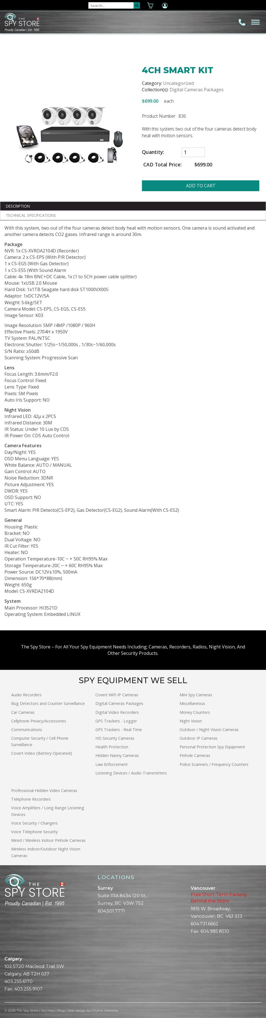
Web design (76, 1010)
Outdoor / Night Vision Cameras (209, 729)
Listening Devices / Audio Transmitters (131, 773)
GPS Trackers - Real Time (118, 729)
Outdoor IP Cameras (198, 738)
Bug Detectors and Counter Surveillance (48, 703)
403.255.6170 (18, 981)
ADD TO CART (201, 186)
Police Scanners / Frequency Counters (214, 764)
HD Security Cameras (114, 738)
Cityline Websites (104, 1010)
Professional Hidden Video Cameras (44, 790)
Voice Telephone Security (34, 831)
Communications (26, 729)
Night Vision (191, 721)
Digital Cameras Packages (197, 90)
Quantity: (153, 152)
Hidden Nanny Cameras (117, 755)
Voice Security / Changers (34, 823)
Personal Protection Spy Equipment (212, 746)
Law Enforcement (111, 764)
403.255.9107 (28, 989)
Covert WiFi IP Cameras (116, 694)
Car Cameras (23, 712)
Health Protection (111, 746)
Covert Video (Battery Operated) (41, 753)
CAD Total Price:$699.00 (177, 164)
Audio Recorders (26, 694)
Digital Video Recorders (117, 712)
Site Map (48, 1010)
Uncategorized (178, 83)
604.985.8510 (214, 931)
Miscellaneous (192, 703)
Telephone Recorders (31, 799)
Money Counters (195, 712)
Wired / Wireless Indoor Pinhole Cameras (48, 840)
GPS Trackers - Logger (116, 721)
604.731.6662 (204, 923)
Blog (61, 1010)
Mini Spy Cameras (196, 694)
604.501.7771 (111, 911)
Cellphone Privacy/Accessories (38, 721)
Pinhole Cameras (195, 755)
